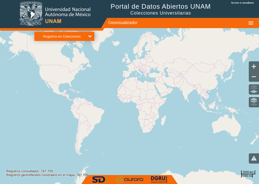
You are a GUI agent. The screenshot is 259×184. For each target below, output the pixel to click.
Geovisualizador (122, 22)
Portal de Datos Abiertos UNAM (161, 9)
